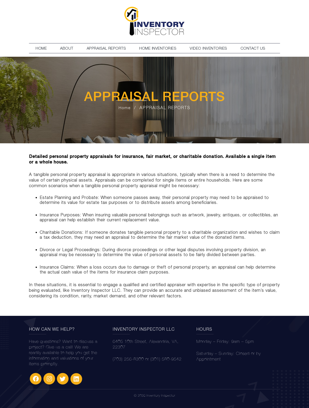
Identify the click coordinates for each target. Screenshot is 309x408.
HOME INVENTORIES (157, 48)
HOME (41, 48)
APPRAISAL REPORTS (106, 48)
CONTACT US (253, 48)
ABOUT (66, 48)
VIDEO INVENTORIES (208, 48)
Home (125, 107)
